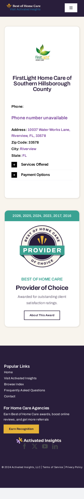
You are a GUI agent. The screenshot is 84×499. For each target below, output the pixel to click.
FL (24, 155)
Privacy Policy (73, 467)
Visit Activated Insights (25, 9)
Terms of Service (53, 467)
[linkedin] (55, 446)
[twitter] (34, 446)
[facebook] (24, 446)
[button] (42, 165)
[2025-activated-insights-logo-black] (38, 439)
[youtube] (45, 446)
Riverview (28, 149)
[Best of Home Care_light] (24, 5)
